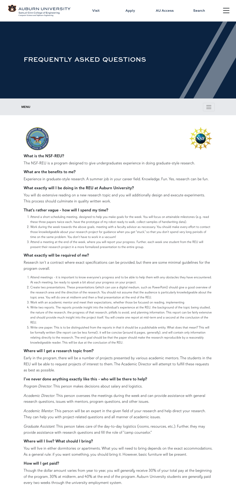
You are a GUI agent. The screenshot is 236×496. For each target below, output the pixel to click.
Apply (130, 10)
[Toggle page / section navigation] (209, 107)
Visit (96, 10)
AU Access (165, 10)
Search (199, 10)
